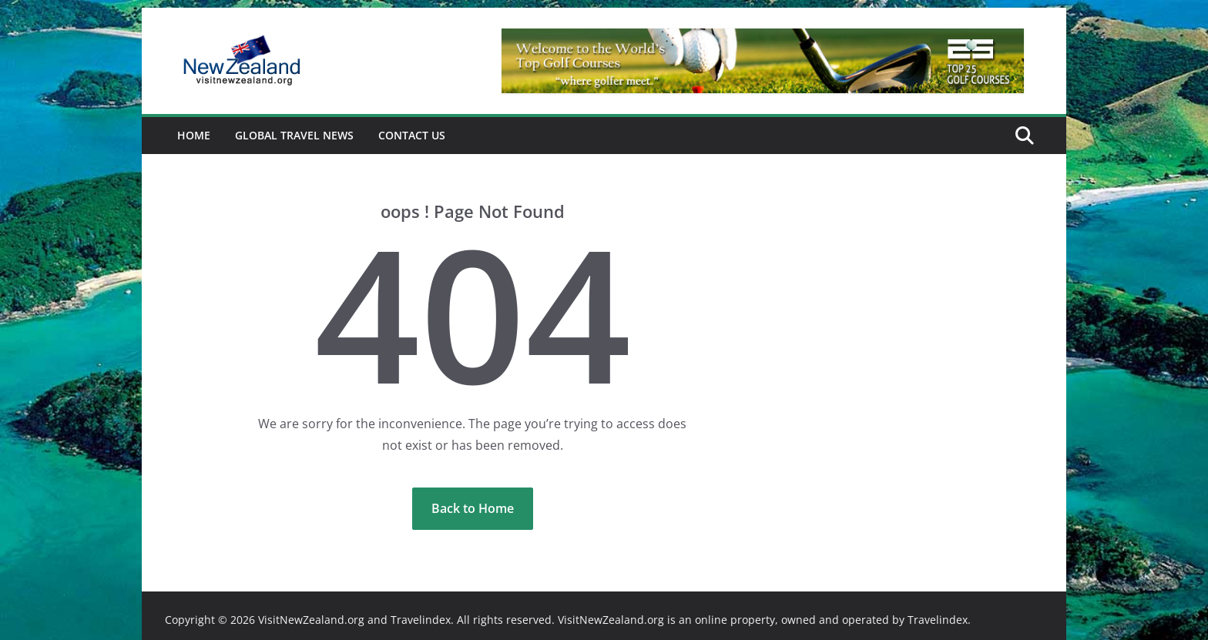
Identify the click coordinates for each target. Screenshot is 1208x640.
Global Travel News (294, 135)
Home (193, 135)
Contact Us (411, 135)
